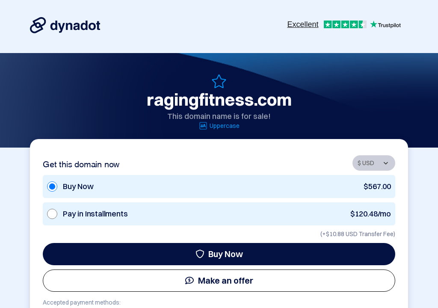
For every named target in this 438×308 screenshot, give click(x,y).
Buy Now (219, 254)
